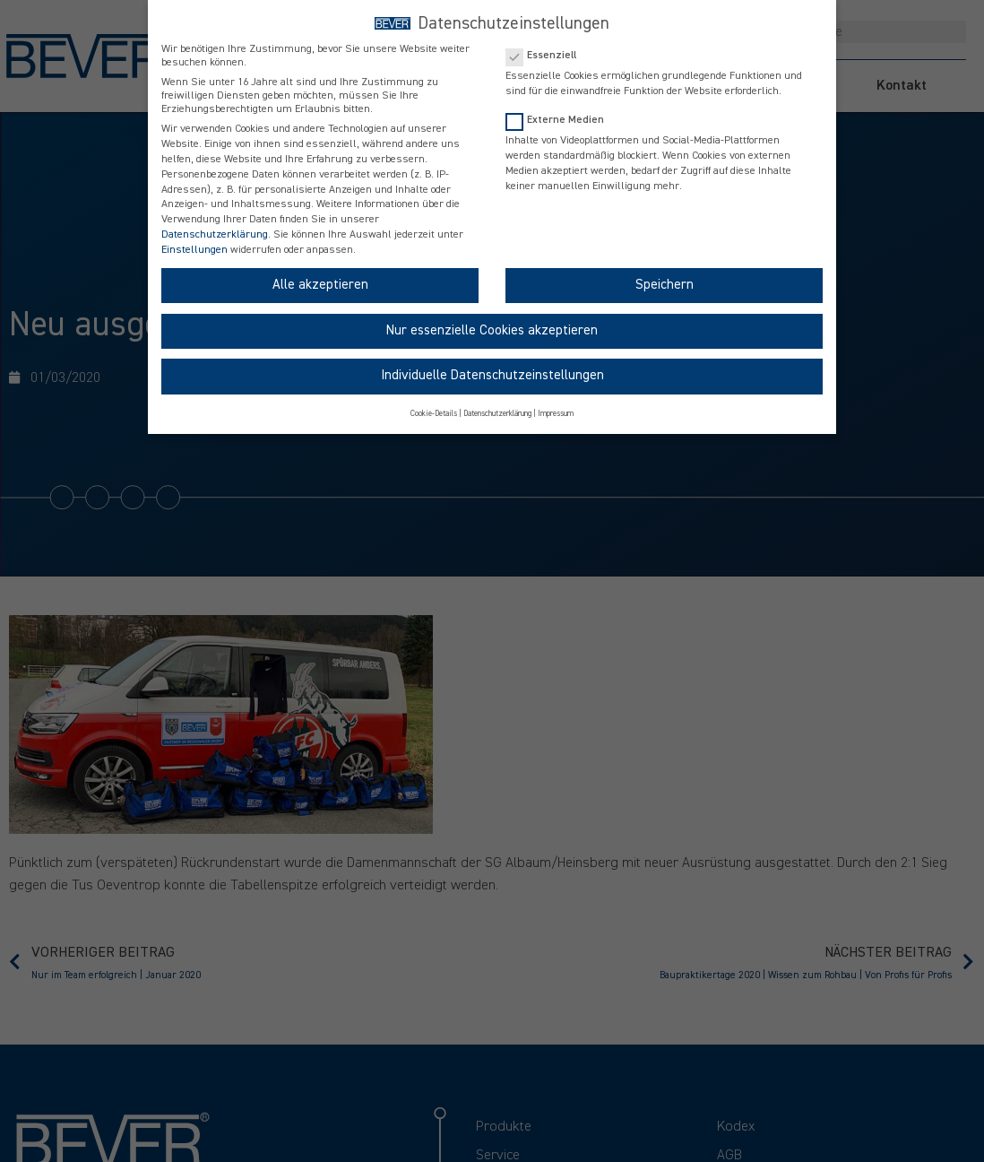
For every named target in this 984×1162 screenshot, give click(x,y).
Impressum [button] (556, 413)
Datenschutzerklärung (214, 234)
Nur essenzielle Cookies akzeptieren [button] (492, 330)
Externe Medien (560, 119)
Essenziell (546, 55)
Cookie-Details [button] (433, 413)
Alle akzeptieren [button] (320, 284)
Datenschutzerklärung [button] (497, 413)
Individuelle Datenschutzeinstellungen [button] (492, 375)
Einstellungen (194, 249)
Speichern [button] (664, 284)
